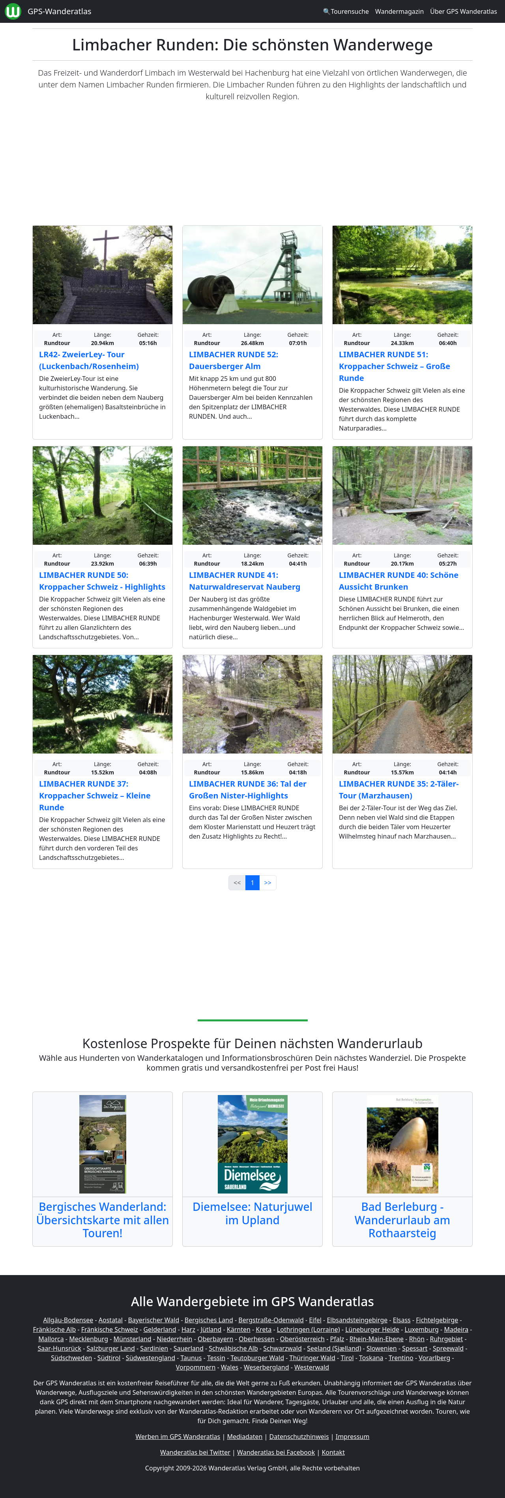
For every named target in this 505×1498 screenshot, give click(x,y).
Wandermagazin (399, 11)
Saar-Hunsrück (59, 1348)
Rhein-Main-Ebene (377, 1339)
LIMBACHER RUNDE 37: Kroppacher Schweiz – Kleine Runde (95, 795)
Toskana (371, 1357)
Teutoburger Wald (257, 1357)
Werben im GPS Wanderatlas (178, 1436)
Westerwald (311, 1367)
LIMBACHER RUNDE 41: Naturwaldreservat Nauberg (244, 581)
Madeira (456, 1329)
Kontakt (333, 1452)
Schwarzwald (282, 1348)
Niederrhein (174, 1339)
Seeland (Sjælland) (334, 1348)
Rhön (417, 1339)
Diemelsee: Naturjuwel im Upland (252, 1213)
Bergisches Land (209, 1320)
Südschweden (71, 1357)
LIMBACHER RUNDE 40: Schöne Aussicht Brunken (398, 581)
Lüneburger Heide (372, 1329)
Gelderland (159, 1329)
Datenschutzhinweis (299, 1436)
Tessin (216, 1357)
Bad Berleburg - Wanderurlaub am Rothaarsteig (402, 1219)
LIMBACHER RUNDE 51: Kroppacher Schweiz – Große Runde (394, 366)
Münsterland (133, 1339)
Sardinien (154, 1348)
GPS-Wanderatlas (60, 11)
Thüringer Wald (312, 1357)
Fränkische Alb (54, 1329)
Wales (229, 1367)
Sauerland (189, 1348)
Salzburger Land (110, 1348)
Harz (188, 1329)
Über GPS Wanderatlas (463, 11)
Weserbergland (266, 1367)
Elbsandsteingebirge (357, 1320)
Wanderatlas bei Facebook (276, 1452)
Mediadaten (244, 1436)
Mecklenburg (88, 1339)
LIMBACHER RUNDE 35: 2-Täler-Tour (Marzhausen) (399, 789)
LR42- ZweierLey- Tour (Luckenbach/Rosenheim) (89, 360)
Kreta (263, 1329)
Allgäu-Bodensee (68, 1320)
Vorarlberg (434, 1357)
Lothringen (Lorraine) (308, 1329)
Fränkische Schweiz (109, 1329)
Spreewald (448, 1348)
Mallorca (51, 1339)
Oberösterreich (302, 1339)
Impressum (353, 1436)
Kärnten (239, 1329)
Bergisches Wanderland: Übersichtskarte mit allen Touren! (102, 1219)
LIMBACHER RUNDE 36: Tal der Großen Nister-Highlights (248, 789)
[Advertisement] (252, 164)
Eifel (315, 1320)
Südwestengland (150, 1357)
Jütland (210, 1329)
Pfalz (337, 1339)
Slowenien (382, 1348)
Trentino (401, 1357)
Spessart (414, 1348)
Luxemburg (422, 1329)
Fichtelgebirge (437, 1320)
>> (267, 882)
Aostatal (111, 1320)
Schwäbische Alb (233, 1348)
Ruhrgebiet (446, 1339)
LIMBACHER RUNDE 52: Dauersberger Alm (233, 360)
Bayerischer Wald (153, 1320)
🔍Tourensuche (346, 11)
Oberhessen (257, 1339)
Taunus (191, 1357)
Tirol (347, 1357)
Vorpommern (196, 1367)
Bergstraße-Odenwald (270, 1320)
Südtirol (109, 1357)
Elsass (402, 1320)
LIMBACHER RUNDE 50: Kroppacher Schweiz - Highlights (102, 581)
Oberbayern (215, 1339)
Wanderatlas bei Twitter (195, 1452)
